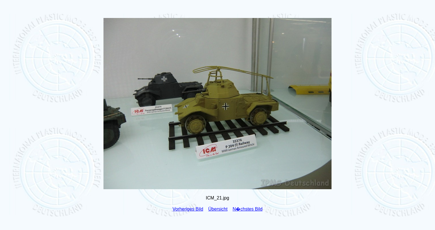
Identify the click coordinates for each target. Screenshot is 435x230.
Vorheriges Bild (187, 209)
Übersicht (218, 209)
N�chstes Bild (248, 209)
